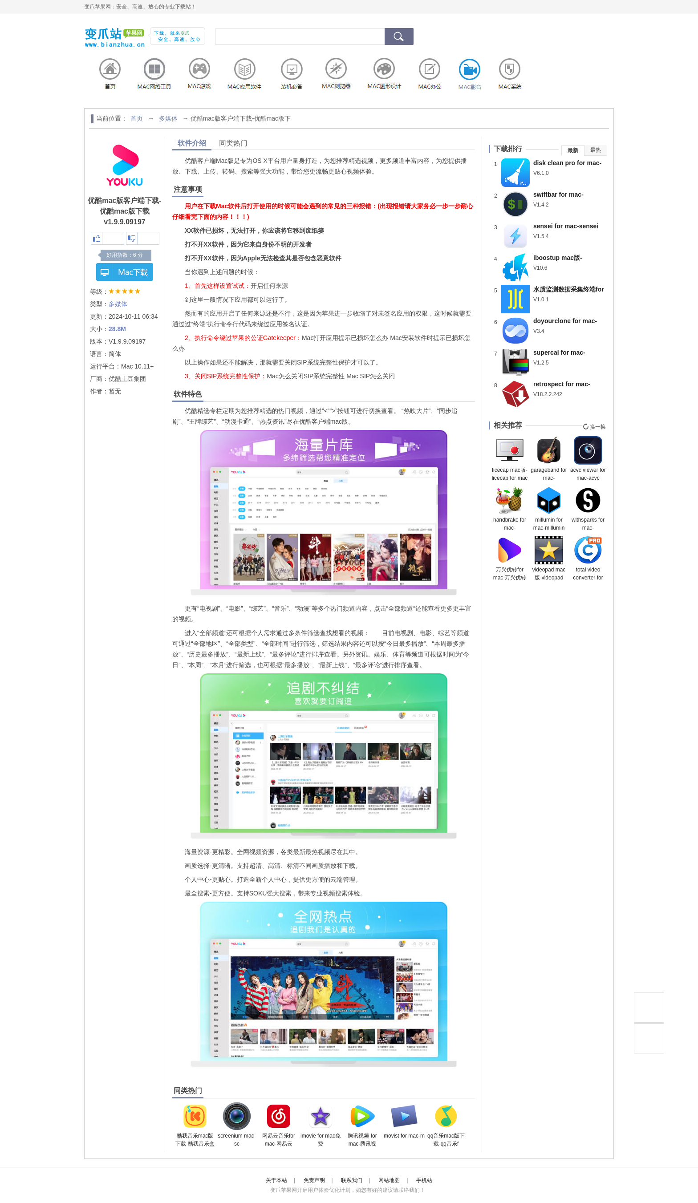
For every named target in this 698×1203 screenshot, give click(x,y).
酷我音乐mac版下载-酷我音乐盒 (195, 1124)
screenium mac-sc (237, 1124)
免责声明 (314, 1180)
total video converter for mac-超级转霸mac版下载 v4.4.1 (588, 558)
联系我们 (351, 1180)
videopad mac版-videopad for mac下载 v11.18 (549, 558)
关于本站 (276, 1180)
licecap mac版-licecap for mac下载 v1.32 (510, 459)
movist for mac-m (404, 1120)
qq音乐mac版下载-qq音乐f (446, 1124)
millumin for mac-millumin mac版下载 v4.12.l (549, 508)
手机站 (424, 1180)
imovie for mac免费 (320, 1124)
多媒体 (168, 118)
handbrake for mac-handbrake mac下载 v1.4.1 (509, 508)
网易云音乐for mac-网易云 (278, 1124)
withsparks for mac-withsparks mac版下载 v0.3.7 (588, 508)
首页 (136, 118)
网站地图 (389, 1180)
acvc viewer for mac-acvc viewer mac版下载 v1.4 (588, 459)
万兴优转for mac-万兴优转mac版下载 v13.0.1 (510, 558)
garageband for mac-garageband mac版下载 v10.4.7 (549, 459)
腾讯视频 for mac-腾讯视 (362, 1124)
